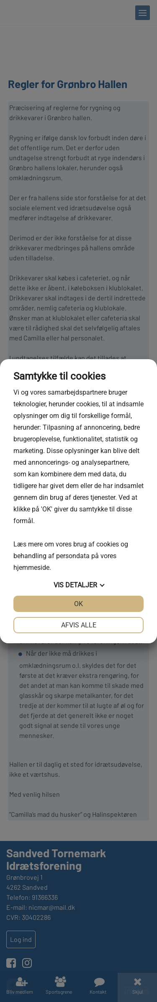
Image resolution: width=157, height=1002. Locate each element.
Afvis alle (78, 625)
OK (78, 604)
